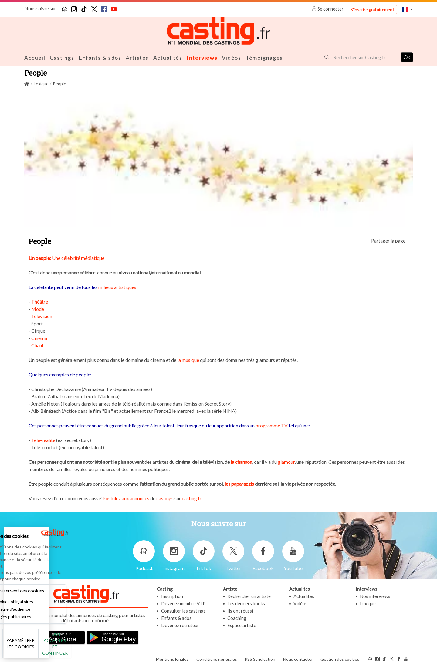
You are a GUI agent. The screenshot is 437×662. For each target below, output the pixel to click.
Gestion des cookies (339, 655)
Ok (406, 56)
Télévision (41, 315)
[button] (407, 9)
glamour (286, 461)
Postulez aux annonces (126, 498)
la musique (188, 359)
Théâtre (39, 301)
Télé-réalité (43, 439)
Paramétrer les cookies (67, 647)
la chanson (241, 461)
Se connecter (328, 9)
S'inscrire (372, 9)
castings (165, 498)
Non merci (25, 646)
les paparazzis (240, 483)
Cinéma (39, 337)
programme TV (272, 425)
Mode (37, 308)
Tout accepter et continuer (109, 647)
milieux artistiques (117, 286)
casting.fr (192, 498)
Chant (37, 345)
